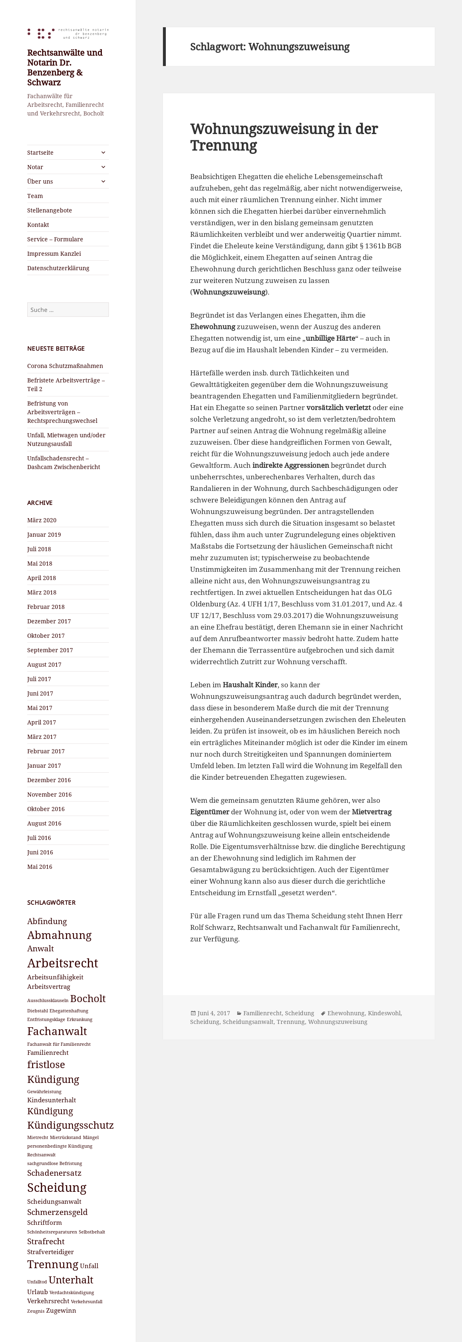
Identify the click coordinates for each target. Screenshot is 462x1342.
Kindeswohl (384, 1013)
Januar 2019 (44, 534)
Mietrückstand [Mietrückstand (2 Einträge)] (65, 1137)
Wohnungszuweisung (338, 1022)
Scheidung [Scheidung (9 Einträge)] (57, 1187)
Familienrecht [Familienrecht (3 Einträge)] (47, 1052)
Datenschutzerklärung (58, 268)
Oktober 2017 (46, 635)
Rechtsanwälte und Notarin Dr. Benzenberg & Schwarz (64, 67)
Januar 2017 (44, 765)
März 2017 (42, 737)
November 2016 (49, 794)
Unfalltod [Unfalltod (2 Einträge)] (37, 1282)
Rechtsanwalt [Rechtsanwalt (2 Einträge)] (41, 1155)
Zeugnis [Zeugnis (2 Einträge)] (36, 1311)
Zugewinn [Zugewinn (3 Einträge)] (61, 1310)
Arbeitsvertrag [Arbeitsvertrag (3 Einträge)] (48, 986)
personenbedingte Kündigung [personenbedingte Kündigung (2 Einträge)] (59, 1146)
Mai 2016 (39, 866)
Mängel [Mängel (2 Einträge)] (91, 1137)
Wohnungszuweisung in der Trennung (284, 137)
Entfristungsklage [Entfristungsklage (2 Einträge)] (46, 1019)
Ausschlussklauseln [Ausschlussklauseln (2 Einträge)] (47, 1000)
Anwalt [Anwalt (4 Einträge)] (40, 948)
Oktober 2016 (46, 809)
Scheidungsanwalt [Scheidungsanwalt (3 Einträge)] (54, 1201)
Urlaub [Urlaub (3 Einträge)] (37, 1292)
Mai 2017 (39, 708)
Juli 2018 (39, 549)
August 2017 (44, 664)
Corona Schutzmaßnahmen (65, 366)
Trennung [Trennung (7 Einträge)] (52, 1264)
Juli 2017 (39, 679)
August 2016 (44, 823)
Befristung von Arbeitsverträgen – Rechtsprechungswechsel (62, 412)
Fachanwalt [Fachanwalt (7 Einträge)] (57, 1031)
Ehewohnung (346, 1013)
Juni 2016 (40, 852)
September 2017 (50, 650)
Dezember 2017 (49, 621)
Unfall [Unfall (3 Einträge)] (89, 1266)
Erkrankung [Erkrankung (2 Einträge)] (79, 1019)
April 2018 (41, 578)
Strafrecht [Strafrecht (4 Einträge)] (46, 1241)
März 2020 (42, 520)
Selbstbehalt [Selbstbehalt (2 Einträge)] (92, 1232)
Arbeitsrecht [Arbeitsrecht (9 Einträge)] (62, 963)
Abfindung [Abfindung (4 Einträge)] (47, 921)
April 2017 (41, 722)
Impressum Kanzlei (54, 253)
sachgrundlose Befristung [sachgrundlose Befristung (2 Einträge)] (54, 1163)
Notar (35, 167)
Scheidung (299, 1013)
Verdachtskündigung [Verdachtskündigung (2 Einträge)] (72, 1292)
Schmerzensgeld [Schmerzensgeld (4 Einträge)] (57, 1212)
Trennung (291, 1022)
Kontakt (38, 225)
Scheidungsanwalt (248, 1022)
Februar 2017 (46, 751)
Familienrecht (262, 1013)
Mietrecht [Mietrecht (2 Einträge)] (37, 1137)
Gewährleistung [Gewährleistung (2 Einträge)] (44, 1091)
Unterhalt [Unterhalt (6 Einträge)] (71, 1279)
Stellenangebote (49, 210)
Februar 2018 (46, 607)
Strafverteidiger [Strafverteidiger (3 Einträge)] (50, 1252)
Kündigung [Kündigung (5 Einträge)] (50, 1111)
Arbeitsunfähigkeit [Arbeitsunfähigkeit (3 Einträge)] (55, 977)
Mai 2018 (39, 563)
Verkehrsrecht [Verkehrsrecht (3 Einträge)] (48, 1301)
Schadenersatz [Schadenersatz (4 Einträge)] (54, 1172)
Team (35, 196)
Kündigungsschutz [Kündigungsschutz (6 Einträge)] (70, 1125)
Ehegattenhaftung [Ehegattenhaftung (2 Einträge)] (69, 1011)
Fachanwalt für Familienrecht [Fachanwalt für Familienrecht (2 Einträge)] (59, 1044)
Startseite (40, 152)
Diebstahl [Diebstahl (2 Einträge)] (37, 1011)
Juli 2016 (39, 838)
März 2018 (42, 592)
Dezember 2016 (49, 780)
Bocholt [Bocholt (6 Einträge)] (88, 998)
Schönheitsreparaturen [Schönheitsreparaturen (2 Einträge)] (52, 1232)
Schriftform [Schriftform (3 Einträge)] (44, 1222)
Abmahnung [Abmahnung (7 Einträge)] (59, 934)
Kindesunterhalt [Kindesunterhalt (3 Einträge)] (51, 1100)
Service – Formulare (55, 239)
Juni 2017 (40, 693)
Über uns (40, 181)
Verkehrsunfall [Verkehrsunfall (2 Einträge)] (86, 1301)
